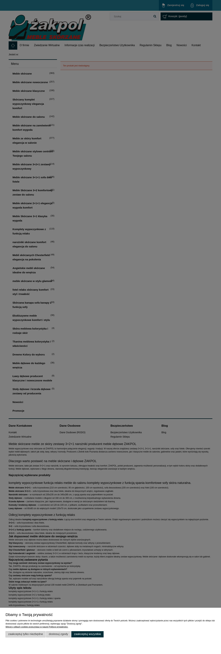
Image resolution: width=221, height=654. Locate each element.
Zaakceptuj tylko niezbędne (25, 634)
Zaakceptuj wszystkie (87, 634)
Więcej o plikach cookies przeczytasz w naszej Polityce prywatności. (37, 627)
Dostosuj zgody (58, 634)
